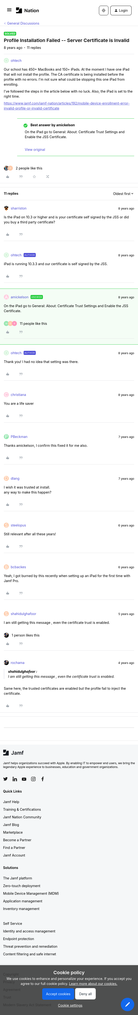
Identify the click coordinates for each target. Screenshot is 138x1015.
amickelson (20, 297)
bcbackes (18, 567)
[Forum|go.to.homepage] (27, 10)
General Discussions (23, 23)
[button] (9, 11)
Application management (22, 901)
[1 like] (22, 635)
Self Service (12, 923)
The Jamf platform (17, 878)
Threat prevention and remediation (30, 946)
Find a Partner (14, 848)
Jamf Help (11, 802)
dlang (15, 478)
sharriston (18, 208)
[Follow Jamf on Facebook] (42, 779)
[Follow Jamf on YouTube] (24, 779)
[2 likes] (23, 168)
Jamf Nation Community (22, 817)
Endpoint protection (18, 939)
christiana (18, 395)
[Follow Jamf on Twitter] (5, 779)
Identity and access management (29, 931)
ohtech (16, 60)
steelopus (18, 525)
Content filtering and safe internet (29, 954)
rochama (18, 663)
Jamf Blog (11, 825)
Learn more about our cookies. (93, 984)
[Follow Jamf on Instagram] (33, 779)
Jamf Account (14, 855)
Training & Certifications (22, 809)
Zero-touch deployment (21, 886)
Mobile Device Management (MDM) (31, 893)
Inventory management (21, 909)
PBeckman (19, 437)
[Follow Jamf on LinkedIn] (14, 779)
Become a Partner (17, 840)
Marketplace (13, 832)
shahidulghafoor (23, 614)
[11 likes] (25, 323)
